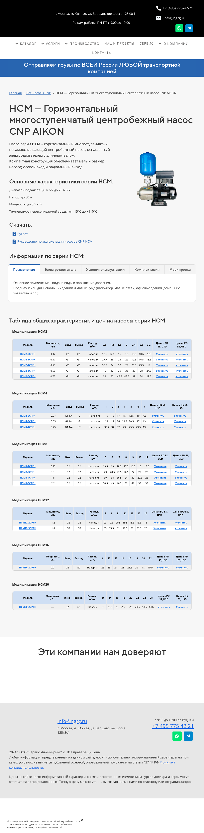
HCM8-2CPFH (28, 466)
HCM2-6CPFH (28, 376)
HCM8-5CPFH (28, 483)
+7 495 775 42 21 (173, 725)
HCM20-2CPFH (27, 607)
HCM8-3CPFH (28, 472)
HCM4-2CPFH (28, 415)
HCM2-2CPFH (28, 354)
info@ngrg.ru (72, 721)
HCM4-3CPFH (28, 421)
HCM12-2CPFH (27, 522)
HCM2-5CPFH (28, 370)
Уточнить (162, 354)
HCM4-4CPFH (28, 427)
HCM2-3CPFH (28, 359)
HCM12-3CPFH (27, 528)
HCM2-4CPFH (28, 365)
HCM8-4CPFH (28, 477)
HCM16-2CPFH (27, 567)
